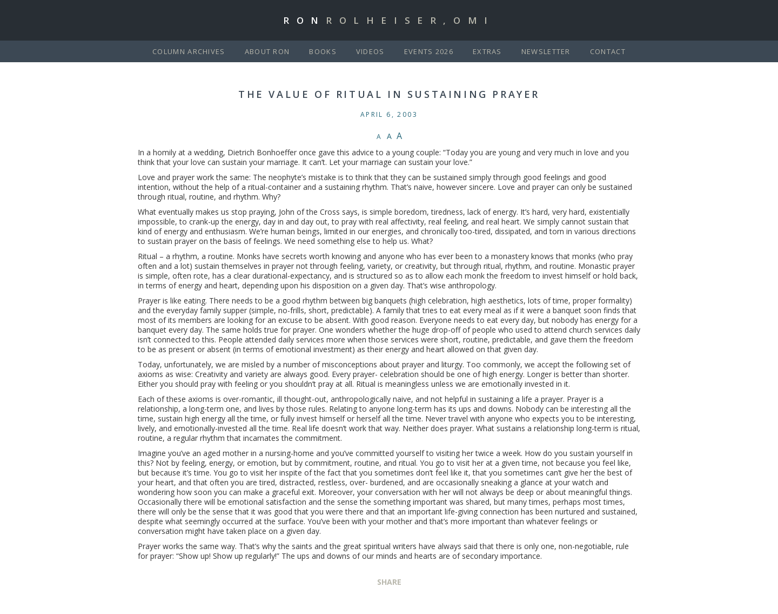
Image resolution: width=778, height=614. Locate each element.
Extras (487, 51)
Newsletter (546, 51)
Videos (370, 51)
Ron (389, 20)
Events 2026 (428, 51)
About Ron (267, 51)
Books (323, 51)
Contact (608, 51)
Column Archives (188, 51)
